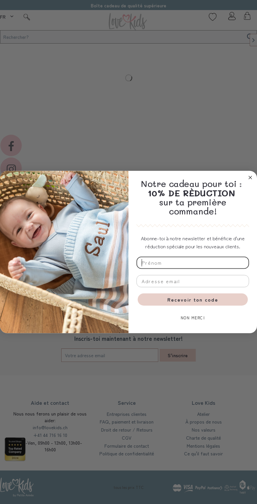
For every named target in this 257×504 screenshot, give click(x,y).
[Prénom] (193, 263)
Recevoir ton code (192, 299)
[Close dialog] (250, 177)
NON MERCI (193, 318)
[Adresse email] (193, 281)
